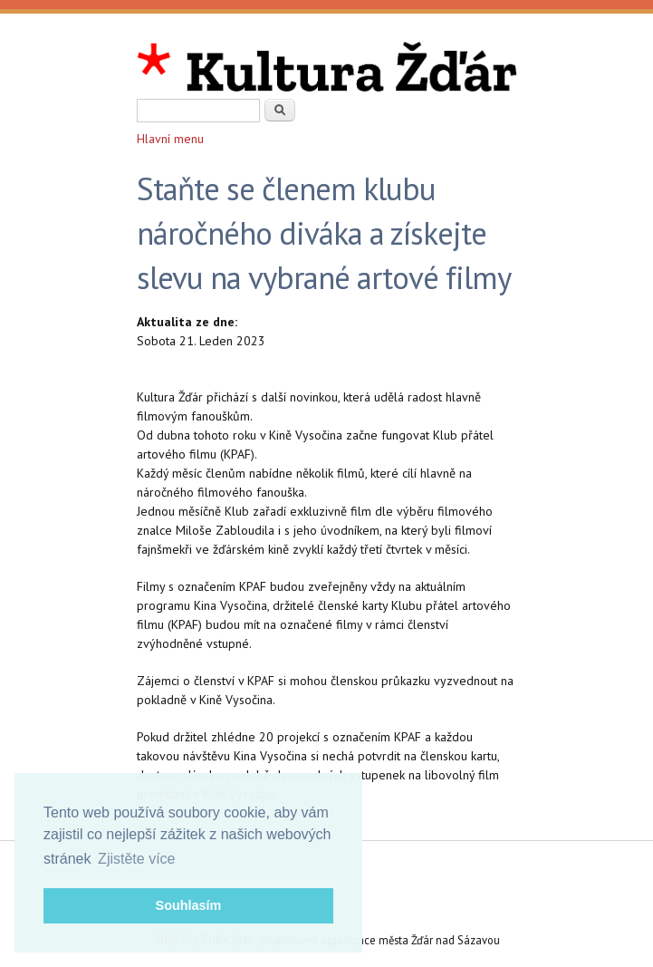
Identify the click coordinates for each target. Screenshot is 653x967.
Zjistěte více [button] (136, 858)
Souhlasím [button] (189, 905)
